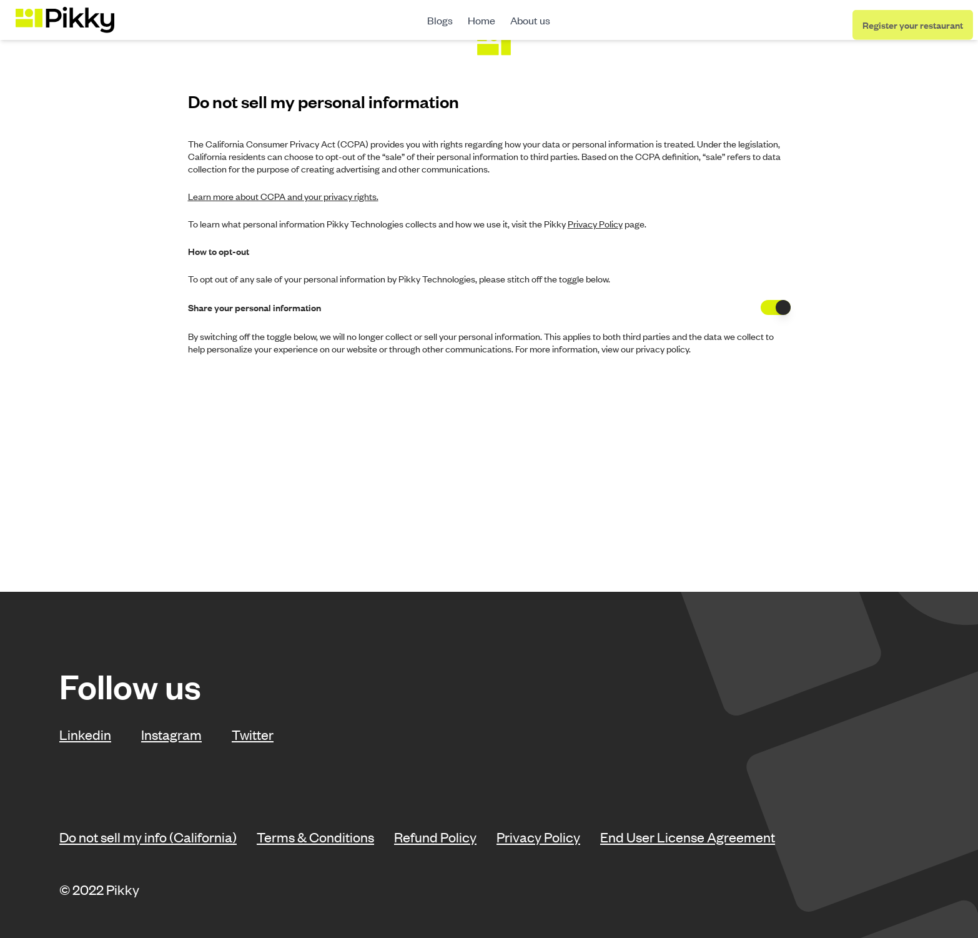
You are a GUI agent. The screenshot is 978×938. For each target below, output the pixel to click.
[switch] (776, 307)
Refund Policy (435, 837)
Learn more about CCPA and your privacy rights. (283, 196)
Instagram (171, 734)
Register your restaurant (912, 25)
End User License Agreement (687, 837)
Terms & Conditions (315, 837)
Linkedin (85, 734)
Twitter (253, 734)
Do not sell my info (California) (148, 837)
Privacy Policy (538, 837)
